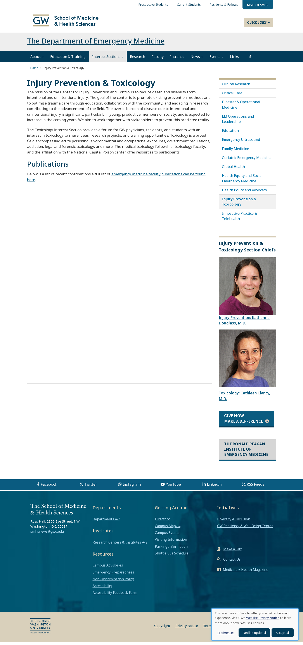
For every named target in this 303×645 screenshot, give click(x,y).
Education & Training (68, 59)
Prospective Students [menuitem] (153, 4)
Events (216, 59)
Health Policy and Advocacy (244, 192)
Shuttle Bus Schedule (172, 556)
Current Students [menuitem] (189, 4)
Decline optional (254, 633)
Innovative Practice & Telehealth (239, 218)
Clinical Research (236, 86)
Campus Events (167, 535)
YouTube (173, 486)
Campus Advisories (108, 568)
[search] (250, 59)
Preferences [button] (225, 633)
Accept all (282, 633)
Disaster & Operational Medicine (241, 107)
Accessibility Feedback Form (115, 595)
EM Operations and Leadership (238, 122)
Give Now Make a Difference (243, 421)
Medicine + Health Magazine (245, 572)
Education (230, 133)
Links (234, 59)
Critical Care (232, 95)
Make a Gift (232, 551)
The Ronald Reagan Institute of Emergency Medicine (246, 452)
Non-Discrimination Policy (113, 581)
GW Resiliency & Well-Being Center (245, 528)
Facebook (49, 486)
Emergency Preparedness (113, 575)
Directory (162, 521)
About (37, 59)
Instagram (132, 486)
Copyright (162, 628)
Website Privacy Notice (262, 618)
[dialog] (255, 624)
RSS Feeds (255, 486)
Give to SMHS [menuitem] (257, 5)
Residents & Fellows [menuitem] (224, 4)
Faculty (158, 59)
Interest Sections (107, 59)
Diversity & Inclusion (233, 521)
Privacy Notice (186, 628)
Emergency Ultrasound (241, 142)
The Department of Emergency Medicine (95, 43)
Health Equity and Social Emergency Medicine (242, 181)
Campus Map (165, 528)
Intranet (177, 59)
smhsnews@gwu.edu (47, 534)
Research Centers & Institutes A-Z (120, 544)
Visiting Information (171, 542)
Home (34, 70)
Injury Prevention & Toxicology (239, 204)
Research (137, 59)
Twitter (90, 486)
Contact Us (232, 562)
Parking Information (171, 549)
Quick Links (258, 22)
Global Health (233, 169)
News (196, 59)
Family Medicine (235, 151)
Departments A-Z (106, 521)
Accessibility (102, 588)
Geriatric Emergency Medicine (247, 160)
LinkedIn (214, 486)
